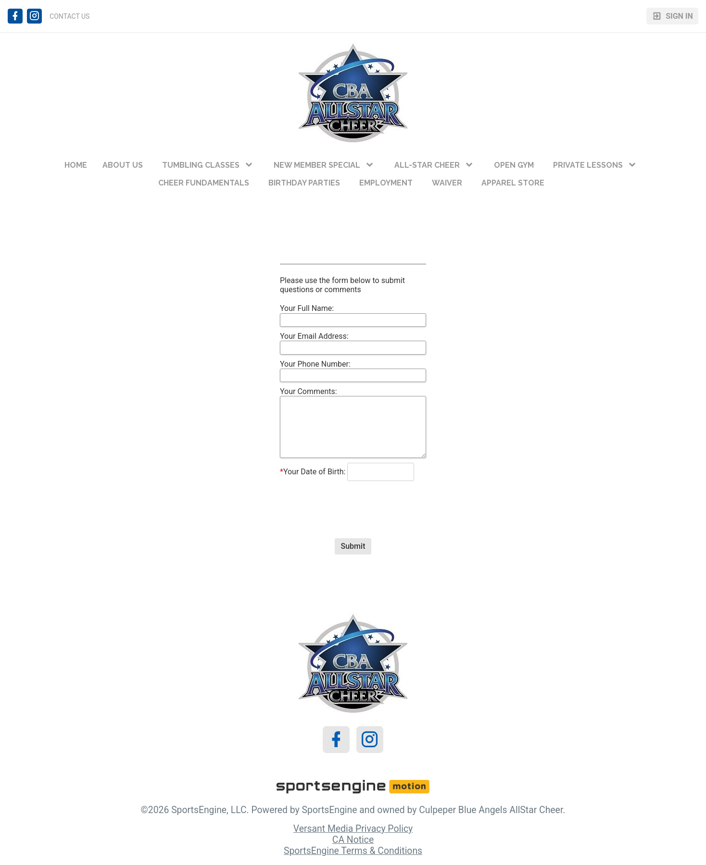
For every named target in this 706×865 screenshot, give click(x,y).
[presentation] (353, 501)
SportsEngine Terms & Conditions (353, 850)
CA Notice (353, 839)
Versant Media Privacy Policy (353, 828)
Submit (353, 546)
